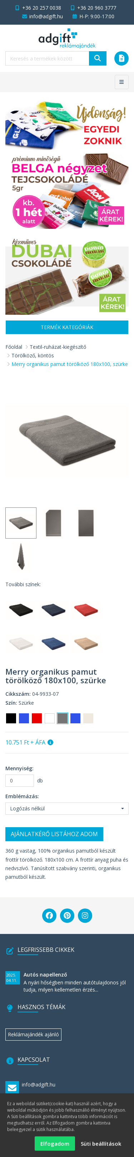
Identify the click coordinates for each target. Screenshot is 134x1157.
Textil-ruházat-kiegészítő (58, 346)
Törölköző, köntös (32, 355)
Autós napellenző (45, 974)
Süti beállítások (101, 1147)
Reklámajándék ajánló (33, 1034)
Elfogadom (54, 1147)
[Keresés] (97, 58)
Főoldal (13, 346)
